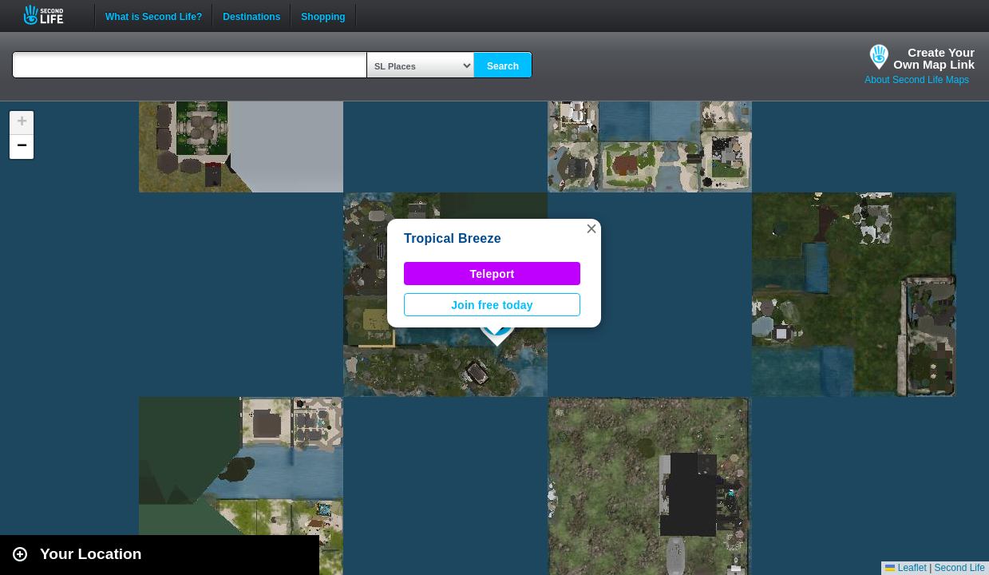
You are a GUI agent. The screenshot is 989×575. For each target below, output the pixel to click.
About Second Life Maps (916, 79)
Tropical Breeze (452, 238)
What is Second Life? (153, 15)
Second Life (52, 15)
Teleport (492, 274)
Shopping (323, 15)
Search (503, 66)
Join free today (492, 305)
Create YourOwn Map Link (934, 58)
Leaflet (905, 567)
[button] (591, 228)
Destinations (251, 15)
